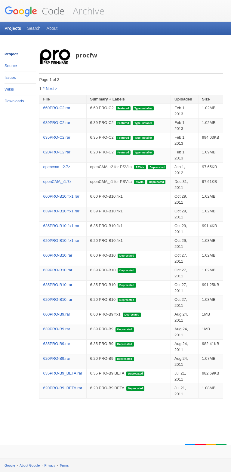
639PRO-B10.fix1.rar (61, 211)
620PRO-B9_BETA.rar (62, 388)
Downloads (14, 101)
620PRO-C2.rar (56, 152)
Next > (51, 88)
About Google (30, 465)
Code (35, 10)
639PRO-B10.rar (57, 270)
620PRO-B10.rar (57, 299)
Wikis (9, 89)
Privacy (50, 465)
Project (11, 54)
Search (33, 28)
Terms (64, 465)
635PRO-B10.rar (57, 284)
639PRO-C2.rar (56, 122)
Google (10, 465)
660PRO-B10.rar (57, 255)
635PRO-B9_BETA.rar (62, 373)
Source (11, 65)
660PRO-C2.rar (56, 108)
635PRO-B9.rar (56, 343)
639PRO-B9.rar (56, 329)
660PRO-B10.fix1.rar (61, 196)
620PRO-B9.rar (56, 358)
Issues (10, 77)
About (52, 28)
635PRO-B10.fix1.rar (61, 226)
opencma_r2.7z (56, 167)
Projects (13, 28)
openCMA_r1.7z (57, 181)
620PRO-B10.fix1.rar (61, 240)
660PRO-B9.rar (56, 314)
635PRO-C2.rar (56, 137)
